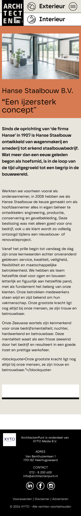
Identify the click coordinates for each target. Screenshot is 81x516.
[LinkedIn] (30, 486)
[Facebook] (40, 486)
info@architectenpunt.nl (40, 476)
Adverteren (60, 499)
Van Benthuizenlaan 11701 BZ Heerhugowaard (40, 458)
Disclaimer (42, 499)
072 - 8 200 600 (40, 472)
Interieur (52, 19)
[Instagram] (51, 486)
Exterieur (52, 6)
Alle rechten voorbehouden (51, 506)
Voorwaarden (22, 499)
